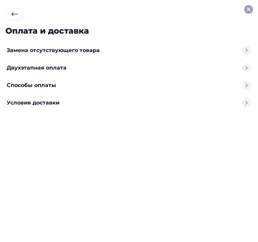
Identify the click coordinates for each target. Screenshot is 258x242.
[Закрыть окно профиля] (248, 9)
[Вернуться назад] (14, 14)
